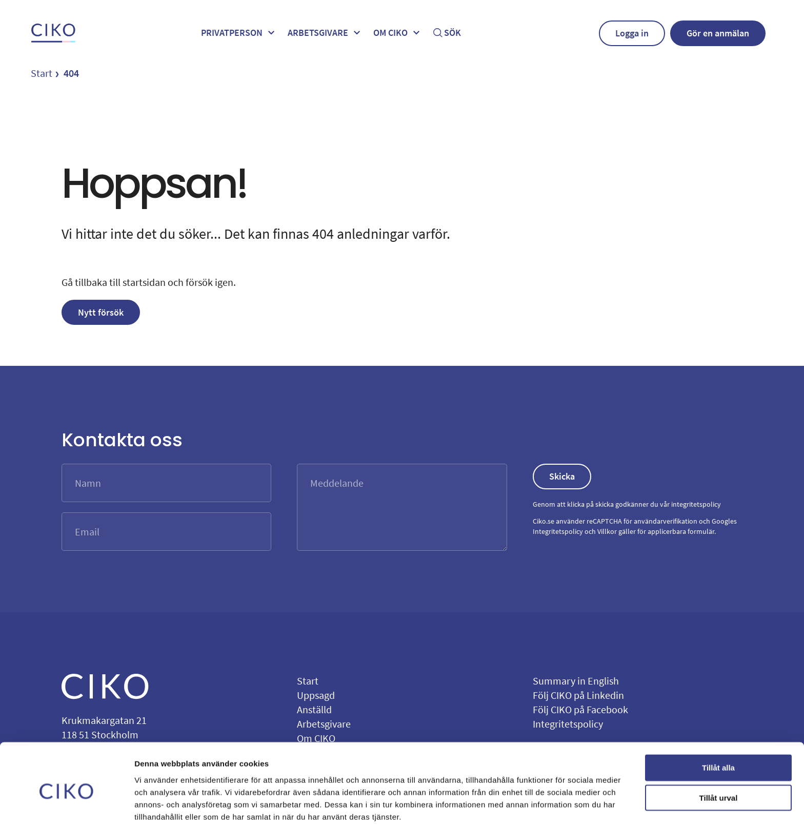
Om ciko (398, 33)
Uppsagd (316, 695)
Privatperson (239, 33)
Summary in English (576, 680)
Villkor (607, 531)
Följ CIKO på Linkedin (578, 695)
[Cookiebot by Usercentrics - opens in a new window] (66, 808)
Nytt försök (101, 312)
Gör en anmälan (718, 33)
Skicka (562, 476)
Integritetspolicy (558, 531)
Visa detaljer (557, 807)
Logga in (632, 33)
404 (71, 73)
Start (41, 73)
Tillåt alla (718, 725)
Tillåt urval (718, 756)
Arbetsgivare (325, 33)
